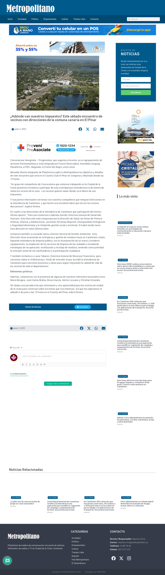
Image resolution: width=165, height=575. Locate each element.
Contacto (94, 19)
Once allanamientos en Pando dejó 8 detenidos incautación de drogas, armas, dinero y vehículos (137, 503)
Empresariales (49, 19)
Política (34, 19)
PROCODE (101, 572)
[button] (80, 129)
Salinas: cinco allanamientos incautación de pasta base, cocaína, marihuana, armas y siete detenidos (135, 419)
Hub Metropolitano (80, 559)
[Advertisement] (57, 423)
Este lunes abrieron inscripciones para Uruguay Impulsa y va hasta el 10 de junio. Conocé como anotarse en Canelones (134, 383)
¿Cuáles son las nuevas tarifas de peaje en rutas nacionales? (25, 502)
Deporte (75, 556)
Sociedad (22, 19)
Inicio (10, 19)
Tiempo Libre (79, 19)
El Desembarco (79, 563)
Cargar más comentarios (58, 384)
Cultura (64, 19)
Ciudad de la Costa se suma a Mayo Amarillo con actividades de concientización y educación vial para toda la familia (134, 229)
